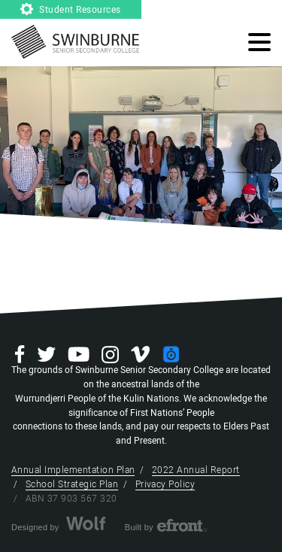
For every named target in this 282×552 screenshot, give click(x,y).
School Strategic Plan (72, 484)
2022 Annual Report (196, 470)
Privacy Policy (165, 484)
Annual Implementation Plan (73, 470)
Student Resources (70, 10)
